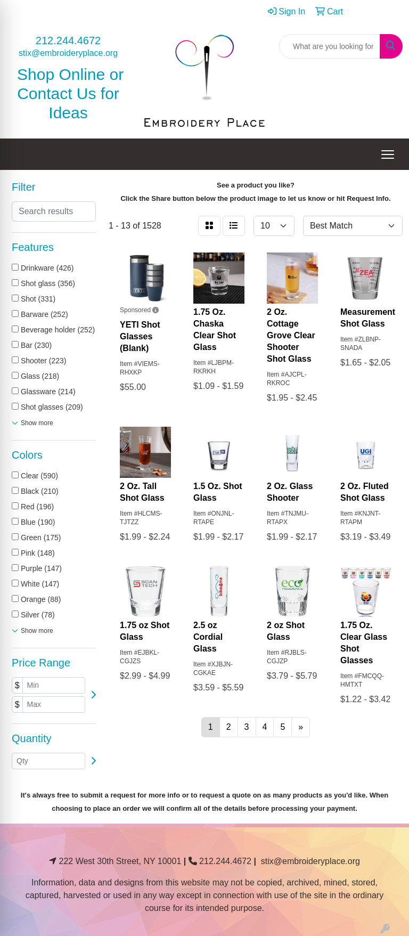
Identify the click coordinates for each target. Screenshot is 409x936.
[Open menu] (387, 154)
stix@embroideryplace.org (68, 53)
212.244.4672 (68, 40)
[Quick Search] (329, 46)
